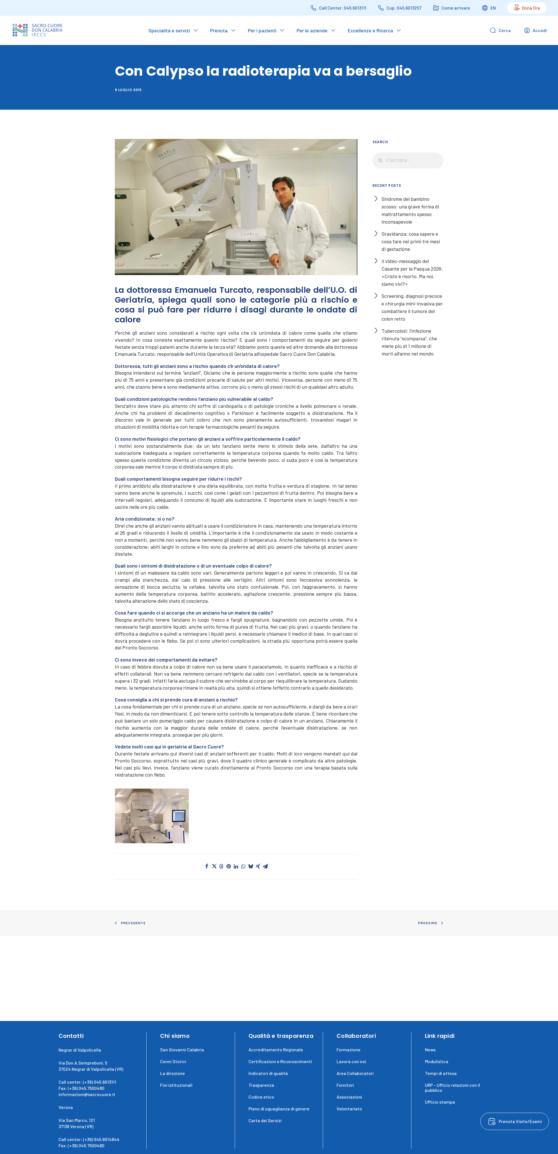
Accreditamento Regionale (275, 1049)
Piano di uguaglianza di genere (279, 1108)
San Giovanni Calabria (182, 1049)
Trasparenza (261, 1085)
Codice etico (261, 1096)
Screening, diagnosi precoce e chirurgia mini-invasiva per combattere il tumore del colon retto (412, 307)
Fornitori (345, 1085)
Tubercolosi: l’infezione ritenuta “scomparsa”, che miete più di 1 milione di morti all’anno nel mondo (409, 342)
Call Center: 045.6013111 (342, 7)
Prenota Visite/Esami (520, 1121)
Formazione (348, 1049)
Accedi (535, 30)
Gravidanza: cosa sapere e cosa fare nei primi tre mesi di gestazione (411, 241)
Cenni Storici (173, 1061)
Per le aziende (312, 30)
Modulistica (436, 1061)
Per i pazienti (262, 30)
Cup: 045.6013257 (404, 7)
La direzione (172, 1073)
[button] (152, 816)
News (430, 1049)
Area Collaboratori (355, 1073)
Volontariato (349, 1108)
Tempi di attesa (441, 1073)
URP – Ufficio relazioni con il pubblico (452, 1087)
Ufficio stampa (440, 1101)
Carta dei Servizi (265, 1120)
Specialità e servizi (169, 30)
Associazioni (349, 1096)
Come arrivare (456, 7)
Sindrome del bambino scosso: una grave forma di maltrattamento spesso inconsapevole (410, 210)
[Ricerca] (408, 160)
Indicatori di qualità (268, 1073)
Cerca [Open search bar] (500, 30)
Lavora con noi (351, 1061)
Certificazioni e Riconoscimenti (280, 1061)
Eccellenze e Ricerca (370, 30)
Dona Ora (531, 7)
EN (493, 7)
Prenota (219, 30)
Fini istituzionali (176, 1085)
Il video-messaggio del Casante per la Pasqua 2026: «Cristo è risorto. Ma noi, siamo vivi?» (412, 272)
